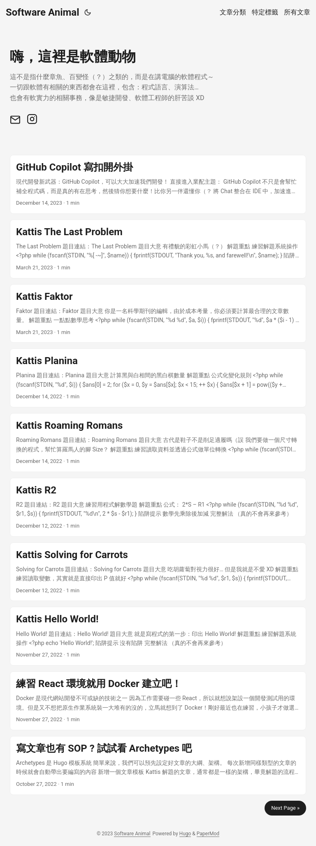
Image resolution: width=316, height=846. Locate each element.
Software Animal (42, 12)
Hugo (185, 834)
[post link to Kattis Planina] (158, 378)
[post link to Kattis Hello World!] (158, 636)
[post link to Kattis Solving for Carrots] (158, 572)
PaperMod (208, 834)
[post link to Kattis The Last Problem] (158, 249)
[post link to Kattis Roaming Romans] (158, 443)
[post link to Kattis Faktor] (158, 314)
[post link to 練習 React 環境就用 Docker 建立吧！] (158, 701)
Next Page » (285, 808)
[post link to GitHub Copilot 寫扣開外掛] (158, 184)
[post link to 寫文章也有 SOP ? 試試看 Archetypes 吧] (158, 765)
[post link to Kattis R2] (158, 507)
